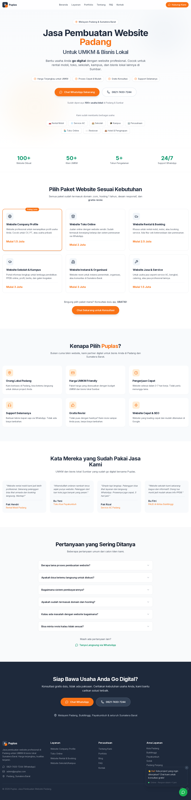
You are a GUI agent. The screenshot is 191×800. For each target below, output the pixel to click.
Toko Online (56, 753)
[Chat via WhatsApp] (183, 792)
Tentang (101, 4)
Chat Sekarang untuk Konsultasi (95, 310)
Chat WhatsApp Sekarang (77, 92)
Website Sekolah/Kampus (63, 763)
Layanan (76, 4)
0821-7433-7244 (119, 92)
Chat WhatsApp (77, 701)
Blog (100, 758)
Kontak (120, 4)
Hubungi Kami (177, 4)
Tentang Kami (105, 749)
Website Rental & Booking (63, 758)
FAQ (111, 4)
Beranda (63, 4)
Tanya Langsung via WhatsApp (95, 645)
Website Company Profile (63, 749)
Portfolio (88, 4)
